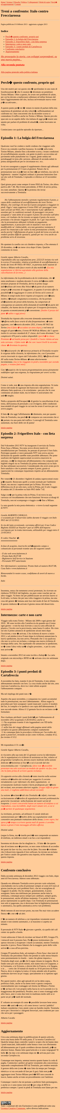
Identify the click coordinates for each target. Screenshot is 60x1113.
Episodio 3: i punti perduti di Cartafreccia (23, 46)
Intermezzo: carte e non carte (18, 44)
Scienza (9, 2)
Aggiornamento (12, 51)
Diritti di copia (44, 2)
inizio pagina (6, 428)
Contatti (18, 4)
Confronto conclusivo (14, 49)
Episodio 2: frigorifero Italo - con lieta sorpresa (26, 41)
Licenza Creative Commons (13, 1108)
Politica (24, 2)
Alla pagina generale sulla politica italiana (19, 72)
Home (3, 2)
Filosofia (17, 2)
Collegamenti (33, 2)
